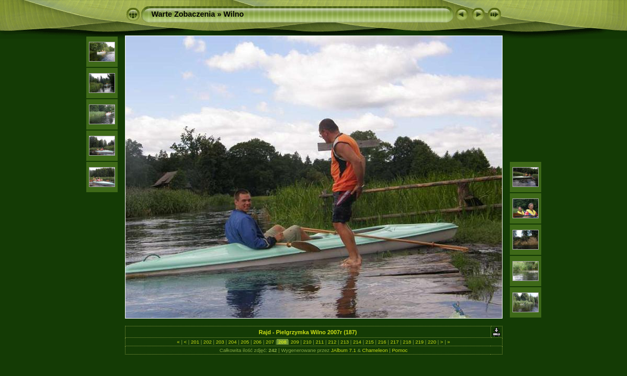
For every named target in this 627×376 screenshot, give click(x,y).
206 (257, 342)
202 (207, 342)
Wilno (233, 14)
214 (356, 342)
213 (344, 342)
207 (269, 342)
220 (431, 342)
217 (394, 342)
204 (232, 342)
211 (319, 342)
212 (332, 342)
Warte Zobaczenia (183, 14)
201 (194, 342)
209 (294, 342)
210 (307, 342)
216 (382, 342)
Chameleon (375, 350)
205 (245, 342)
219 (419, 342)
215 (369, 342)
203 (219, 342)
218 (407, 342)
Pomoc (399, 350)
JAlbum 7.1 (343, 350)
